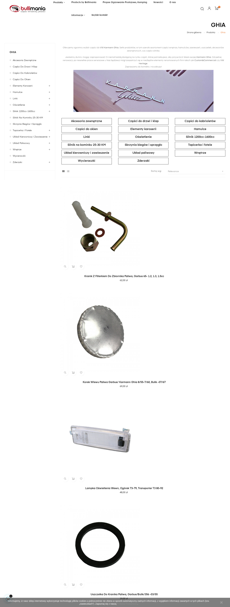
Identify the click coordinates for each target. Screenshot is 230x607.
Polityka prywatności (91, 554)
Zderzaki (17, 162)
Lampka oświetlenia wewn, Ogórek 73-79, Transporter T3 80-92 (200, 245)
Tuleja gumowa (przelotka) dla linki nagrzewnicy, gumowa (87, 400)
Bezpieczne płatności (129, 554)
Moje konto (124, 543)
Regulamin (85, 548)
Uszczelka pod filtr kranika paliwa (200, 319)
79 (217, 500)
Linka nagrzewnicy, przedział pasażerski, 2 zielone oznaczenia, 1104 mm (143, 322)
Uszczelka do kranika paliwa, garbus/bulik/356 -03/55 (86, 321)
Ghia (13, 52)
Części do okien (22, 79)
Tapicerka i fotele (22, 130)
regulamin (177, 561)
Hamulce (17, 92)
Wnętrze (17, 149)
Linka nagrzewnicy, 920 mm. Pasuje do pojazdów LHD (86, 476)
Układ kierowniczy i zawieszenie (30, 137)
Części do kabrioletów (25, 73)
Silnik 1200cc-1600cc (24, 111)
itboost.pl (28, 594)
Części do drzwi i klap (25, 67)
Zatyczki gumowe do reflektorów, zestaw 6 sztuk (200, 476)
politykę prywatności (193, 561)
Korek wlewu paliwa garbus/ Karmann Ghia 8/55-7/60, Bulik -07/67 (143, 245)
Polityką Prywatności (127, 604)
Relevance (196, 171)
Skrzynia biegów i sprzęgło (27, 124)
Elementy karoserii (22, 86)
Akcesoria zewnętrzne (24, 60)
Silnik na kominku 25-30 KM (28, 118)
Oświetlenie (19, 105)
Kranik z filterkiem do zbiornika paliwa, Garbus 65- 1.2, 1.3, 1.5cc (86, 245)
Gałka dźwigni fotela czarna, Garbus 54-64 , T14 (200, 400)
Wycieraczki (19, 156)
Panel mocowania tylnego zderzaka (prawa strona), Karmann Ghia (143, 476)
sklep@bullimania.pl (13, 551)
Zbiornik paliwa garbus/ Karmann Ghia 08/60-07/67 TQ (143, 400)
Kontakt (84, 543)
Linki (15, 99)
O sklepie (85, 560)
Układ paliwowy (21, 143)
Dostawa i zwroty (127, 548)
